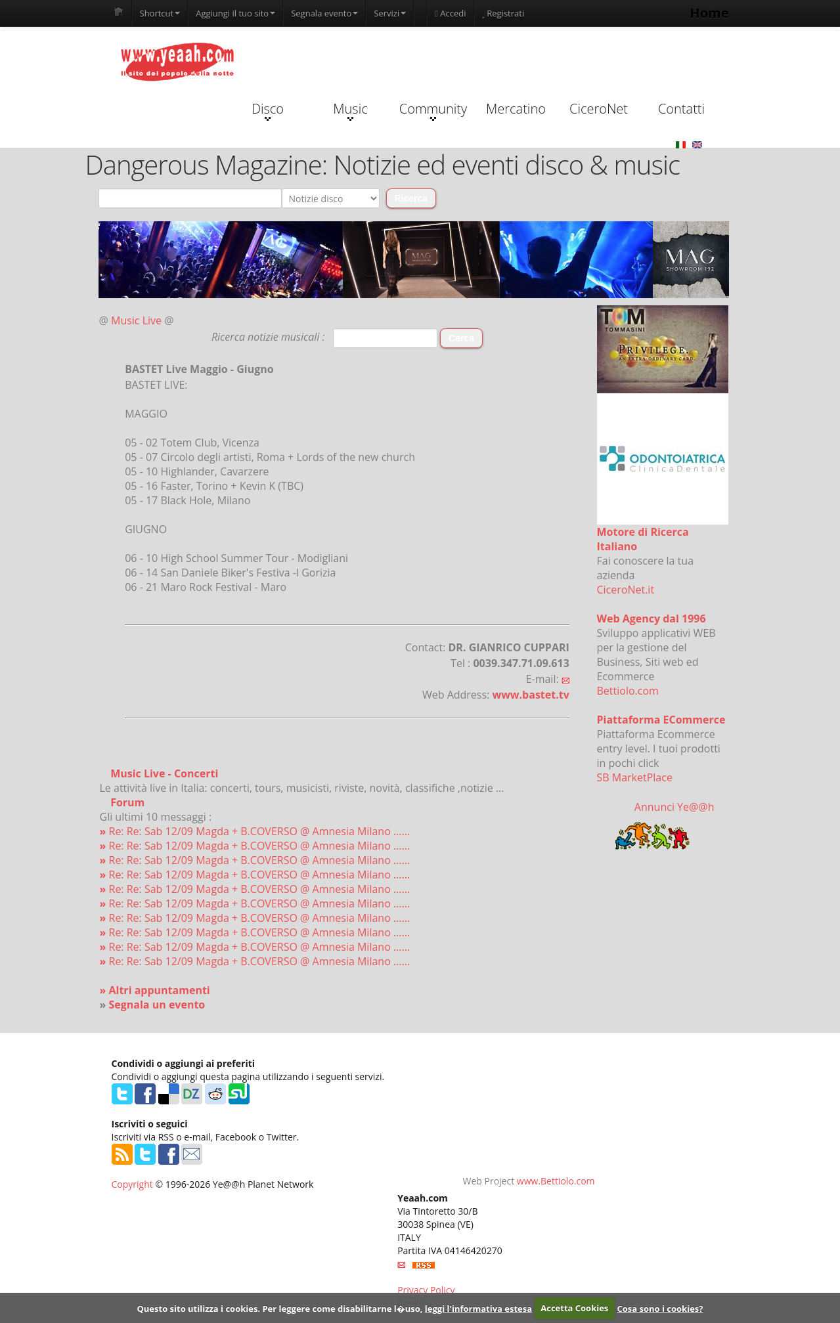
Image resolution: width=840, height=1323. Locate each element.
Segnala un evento (157, 1004)
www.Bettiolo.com (556, 1181)
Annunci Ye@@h (674, 807)
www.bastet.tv (530, 694)
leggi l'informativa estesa (478, 1308)
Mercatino (516, 109)
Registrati (503, 13)
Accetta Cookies (574, 1308)
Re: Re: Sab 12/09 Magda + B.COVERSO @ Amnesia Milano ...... (255, 831)
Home (709, 13)
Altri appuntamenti (159, 990)
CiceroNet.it (626, 589)
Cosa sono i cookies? (660, 1308)
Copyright (132, 1184)
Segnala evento (324, 13)
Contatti (681, 109)
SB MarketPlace (635, 777)
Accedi (450, 13)
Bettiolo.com (628, 690)
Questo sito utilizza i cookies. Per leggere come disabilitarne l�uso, (279, 1308)
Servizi (390, 13)
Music (350, 110)
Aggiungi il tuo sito (235, 13)
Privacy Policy (425, 1290)
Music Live (136, 320)
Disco (268, 110)
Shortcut (160, 13)
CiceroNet (598, 109)
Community (433, 110)
